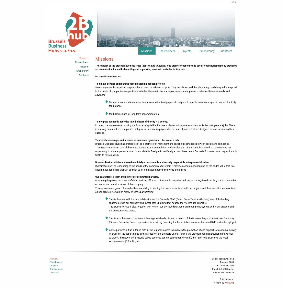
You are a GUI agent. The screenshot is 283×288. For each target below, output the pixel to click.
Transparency (206, 51)
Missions (146, 51)
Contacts (226, 51)
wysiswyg (229, 283)
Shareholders (167, 51)
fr (235, 2)
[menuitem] (146, 50)
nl (233, 2)
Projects (186, 51)
